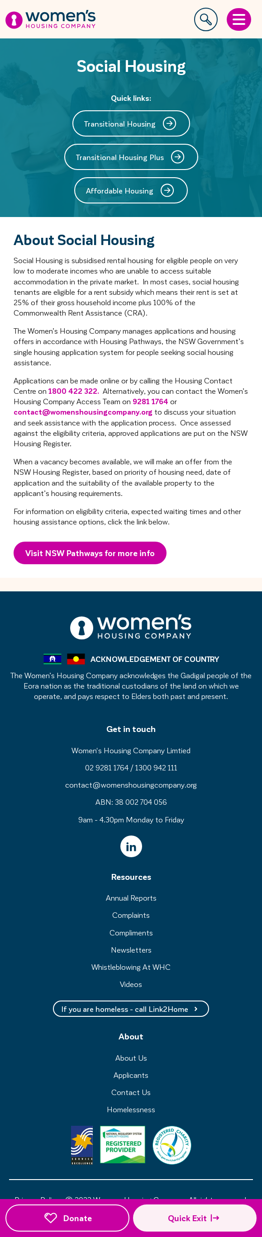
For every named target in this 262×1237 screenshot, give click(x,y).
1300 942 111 (156, 767)
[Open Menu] (239, 19)
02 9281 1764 (107, 767)
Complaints (131, 914)
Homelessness (131, 1109)
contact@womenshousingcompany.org (83, 411)
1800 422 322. (73, 390)
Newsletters (131, 949)
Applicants (131, 1074)
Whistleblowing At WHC (131, 966)
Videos (131, 983)
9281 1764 (150, 401)
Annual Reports (131, 897)
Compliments (131, 932)
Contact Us (131, 1091)
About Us (131, 1057)
